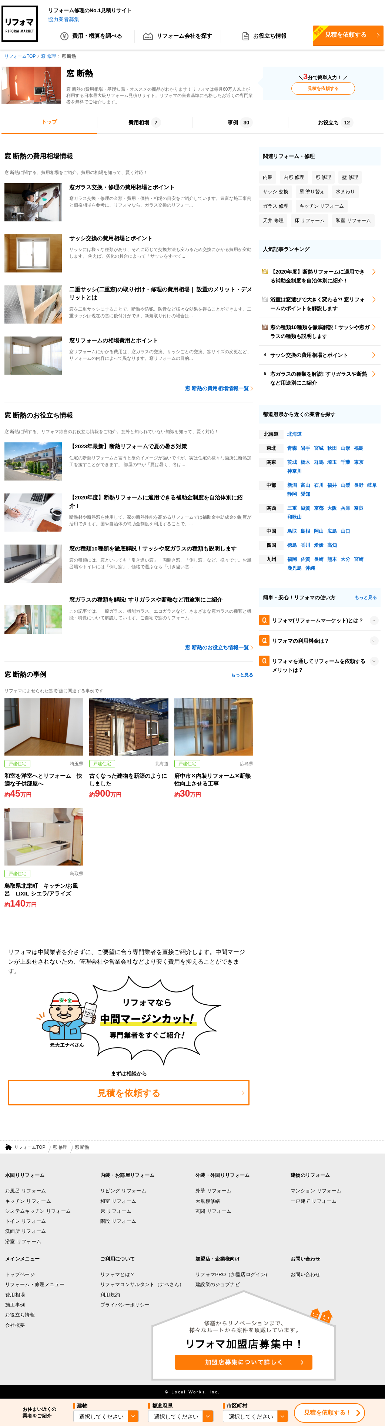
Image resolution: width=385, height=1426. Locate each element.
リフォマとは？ (117, 1274)
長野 (359, 485)
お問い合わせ (305, 1274)
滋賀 (305, 508)
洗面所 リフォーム (25, 1231)
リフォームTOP (29, 1147)
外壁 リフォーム (213, 1191)
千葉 (345, 462)
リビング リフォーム (123, 1191)
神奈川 (294, 471)
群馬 (319, 462)
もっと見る (242, 674)
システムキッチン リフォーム (38, 1211)
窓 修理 (60, 1147)
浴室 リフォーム (23, 1241)
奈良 (359, 508)
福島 (359, 448)
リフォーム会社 (177, 37)
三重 (292, 508)
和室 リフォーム (118, 1201)
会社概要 (15, 1325)
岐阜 (372, 485)
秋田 (332, 448)
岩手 (305, 448)
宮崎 (359, 559)
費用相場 (15, 1295)
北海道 (294, 434)
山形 (345, 448)
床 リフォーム (115, 1211)
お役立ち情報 (264, 37)
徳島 (292, 545)
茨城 (292, 462)
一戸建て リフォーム (314, 1201)
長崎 (319, 559)
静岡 (292, 494)
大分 (345, 559)
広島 (332, 531)
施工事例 (15, 1305)
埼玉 (332, 462)
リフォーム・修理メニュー (34, 1285)
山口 (345, 531)
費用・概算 (91, 37)
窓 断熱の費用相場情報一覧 (217, 388)
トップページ (20, 1274)
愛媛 (319, 545)
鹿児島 (294, 568)
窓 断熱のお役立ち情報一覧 (217, 647)
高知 (332, 545)
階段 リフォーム (118, 1221)
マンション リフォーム (316, 1191)
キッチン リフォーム (28, 1201)
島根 (305, 531)
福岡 (292, 559)
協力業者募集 (63, 19)
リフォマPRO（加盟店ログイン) (231, 1274)
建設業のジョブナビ (217, 1285)
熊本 (332, 559)
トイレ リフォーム (25, 1221)
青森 (292, 448)
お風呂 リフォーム (25, 1191)
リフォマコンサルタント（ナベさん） (142, 1285)
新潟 (292, 485)
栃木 (305, 462)
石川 (319, 485)
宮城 (319, 448)
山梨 (345, 485)
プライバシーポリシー (125, 1305)
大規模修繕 (207, 1201)
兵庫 (345, 508)
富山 (305, 485)
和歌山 (294, 517)
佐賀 (305, 559)
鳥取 (292, 531)
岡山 (319, 531)
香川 (305, 545)
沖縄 (310, 568)
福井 (332, 485)
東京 (359, 462)
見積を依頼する (339, 34)
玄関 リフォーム (213, 1211)
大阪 (332, 508)
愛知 (305, 494)
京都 (319, 508)
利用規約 (110, 1295)
